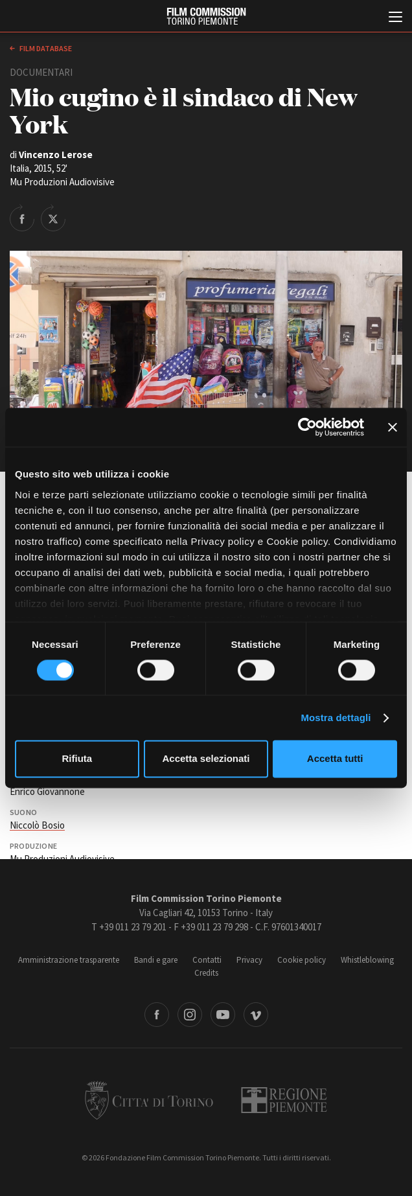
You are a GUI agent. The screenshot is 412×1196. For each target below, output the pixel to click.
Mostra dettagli (336, 717)
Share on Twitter (53, 217)
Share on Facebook (22, 217)
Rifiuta (77, 759)
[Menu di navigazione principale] (395, 18)
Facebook (156, 1014)
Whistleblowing (367, 959)
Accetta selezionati (205, 759)
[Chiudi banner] (392, 426)
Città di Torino (149, 1100)
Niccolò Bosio (37, 825)
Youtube (223, 1014)
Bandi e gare (155, 959)
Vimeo (256, 1014)
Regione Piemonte (284, 1100)
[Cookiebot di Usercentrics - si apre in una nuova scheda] (307, 427)
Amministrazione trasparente (68, 959)
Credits (206, 972)
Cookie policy (301, 959)
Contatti (207, 959)
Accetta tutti (335, 759)
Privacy (249, 959)
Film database (45, 48)
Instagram (189, 1014)
